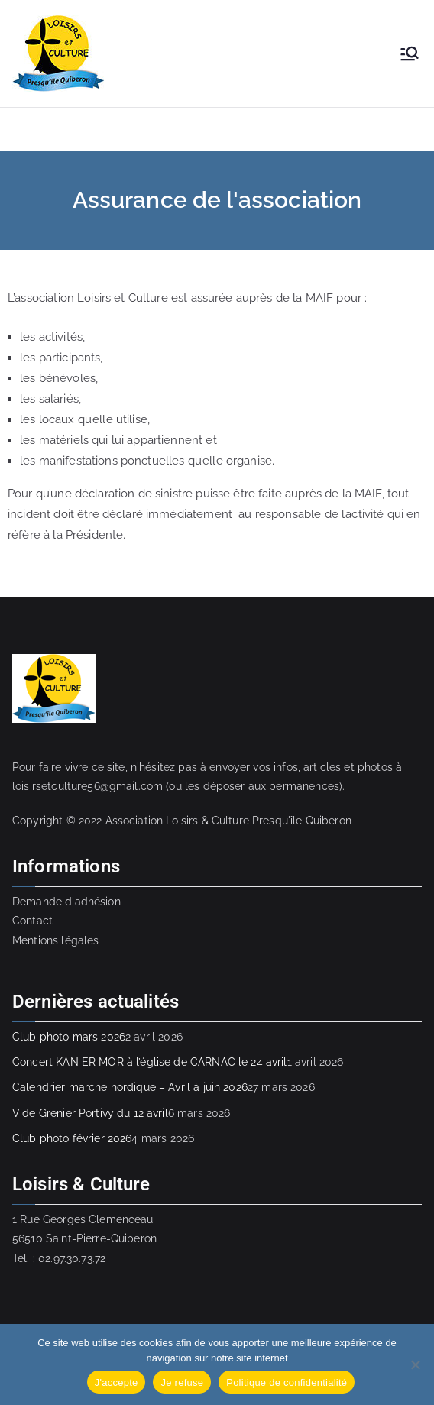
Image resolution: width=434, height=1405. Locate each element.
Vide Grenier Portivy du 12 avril (90, 1113)
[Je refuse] (415, 1364)
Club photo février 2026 (71, 1138)
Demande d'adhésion (66, 901)
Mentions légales (55, 940)
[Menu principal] (409, 53)
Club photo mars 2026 (68, 1037)
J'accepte (116, 1382)
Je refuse (181, 1382)
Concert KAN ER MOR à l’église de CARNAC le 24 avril (149, 1062)
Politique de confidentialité (286, 1382)
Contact (32, 921)
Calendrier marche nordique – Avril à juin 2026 (130, 1087)
